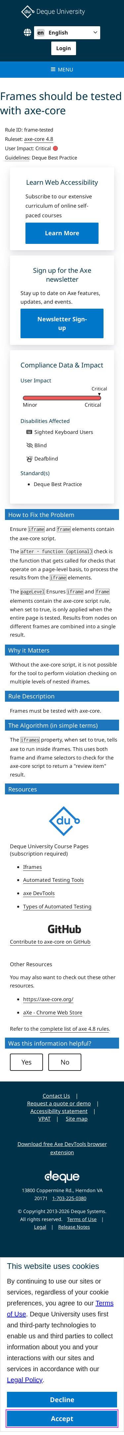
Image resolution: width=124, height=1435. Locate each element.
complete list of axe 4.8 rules (74, 1028)
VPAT (44, 1118)
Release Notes (74, 1227)
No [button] (65, 1062)
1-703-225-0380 (69, 1198)
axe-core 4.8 (38, 139)
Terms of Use (82, 1219)
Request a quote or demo (59, 1103)
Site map (77, 1118)
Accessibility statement (59, 1111)
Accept (62, 1418)
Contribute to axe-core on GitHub (50, 941)
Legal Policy (25, 1380)
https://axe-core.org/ (48, 999)
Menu (62, 69)
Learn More (72, 236)
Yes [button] (26, 1062)
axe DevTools (39, 893)
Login (63, 48)
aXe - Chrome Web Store (52, 1012)
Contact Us (56, 1095)
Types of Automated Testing (57, 906)
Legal (40, 1227)
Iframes (32, 867)
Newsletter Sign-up (62, 323)
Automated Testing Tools (53, 879)
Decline (62, 1399)
